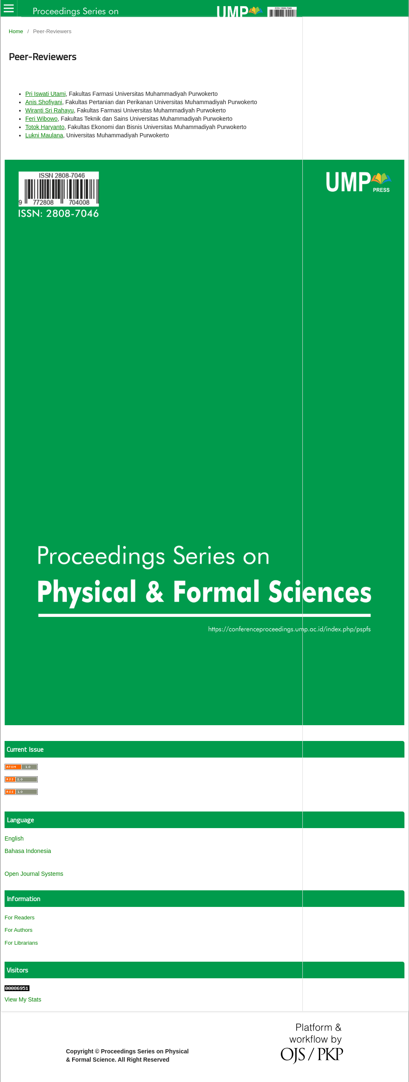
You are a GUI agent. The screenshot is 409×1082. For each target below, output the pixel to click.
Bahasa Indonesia (28, 851)
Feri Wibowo (41, 118)
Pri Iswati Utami (45, 93)
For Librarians (21, 943)
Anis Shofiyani (43, 102)
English (14, 838)
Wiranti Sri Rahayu (49, 110)
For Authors (18, 930)
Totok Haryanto (44, 127)
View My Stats (23, 999)
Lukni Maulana (44, 135)
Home (16, 31)
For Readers (19, 917)
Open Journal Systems (34, 873)
